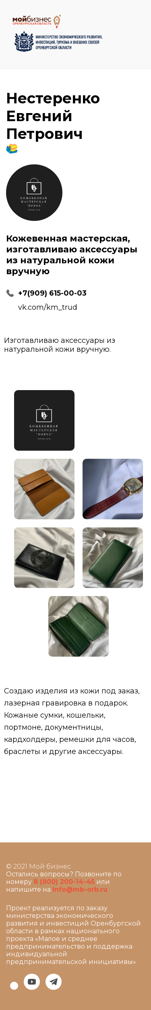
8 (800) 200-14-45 (64, 882)
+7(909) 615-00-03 (52, 293)
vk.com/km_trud (47, 307)
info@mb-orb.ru (80, 889)
